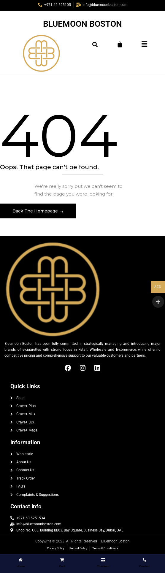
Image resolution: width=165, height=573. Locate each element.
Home (21, 566)
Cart (62, 566)
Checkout (103, 566)
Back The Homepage (35, 211)
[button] (144, 44)
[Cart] (119, 44)
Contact (144, 566)
